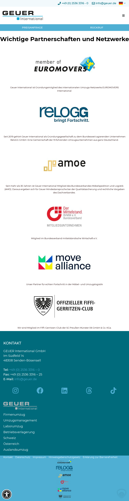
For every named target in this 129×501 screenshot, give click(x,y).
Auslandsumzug (15, 450)
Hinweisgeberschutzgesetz (64, 457)
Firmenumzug (14, 414)
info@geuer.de (25, 379)
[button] (123, 16)
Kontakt (8, 457)
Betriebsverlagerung (19, 432)
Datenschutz (22, 457)
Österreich (11, 444)
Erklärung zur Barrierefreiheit (100, 457)
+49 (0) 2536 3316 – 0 (24, 370)
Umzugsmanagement (20, 420)
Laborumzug (13, 426)
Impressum (39, 457)
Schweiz (9, 438)
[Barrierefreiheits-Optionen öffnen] (7, 494)
